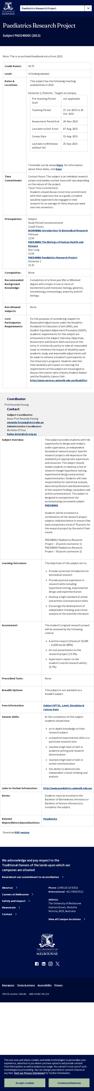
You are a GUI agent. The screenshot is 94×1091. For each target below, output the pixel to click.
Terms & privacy (26, 985)
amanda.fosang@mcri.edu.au (25, 422)
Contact (7, 914)
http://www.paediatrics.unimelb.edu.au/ (67, 788)
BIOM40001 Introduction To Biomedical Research (58, 230)
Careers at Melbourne (15, 894)
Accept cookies (25, 1083)
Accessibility (45, 985)
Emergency (8, 985)
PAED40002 (51, 505)
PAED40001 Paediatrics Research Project (52, 257)
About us (7, 887)
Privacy (58, 985)
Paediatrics (50, 818)
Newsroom (9, 907)
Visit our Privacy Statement (29, 1073)
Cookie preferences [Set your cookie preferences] (69, 1083)
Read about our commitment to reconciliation (30, 877)
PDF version (22, 832)
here (60, 165)
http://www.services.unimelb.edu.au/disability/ (58, 380)
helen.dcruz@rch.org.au (22, 434)
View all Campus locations (64, 919)
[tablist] (56, 8)
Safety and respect (13, 901)
